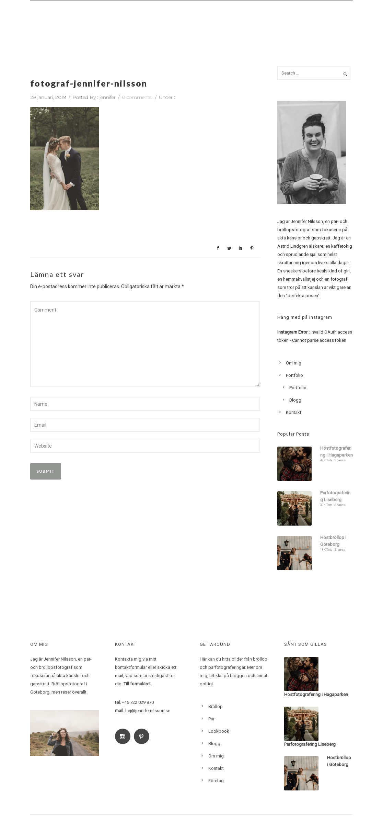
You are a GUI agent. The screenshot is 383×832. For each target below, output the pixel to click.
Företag (216, 780)
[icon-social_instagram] (124, 736)
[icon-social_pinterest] (143, 736)
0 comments (136, 97)
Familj (207, 19)
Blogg (305, 19)
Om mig (237, 19)
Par (183, 19)
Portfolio (294, 375)
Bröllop (156, 19)
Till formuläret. (138, 683)
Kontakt (336, 19)
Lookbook (272, 19)
